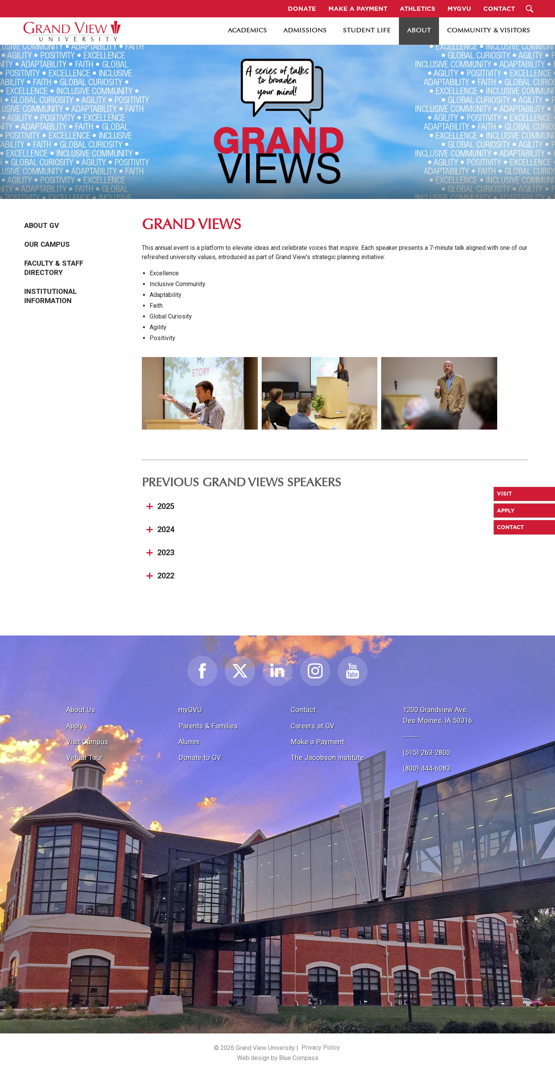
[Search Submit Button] (529, 8)
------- (411, 736)
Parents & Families (208, 726)
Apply (74, 726)
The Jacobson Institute (327, 757)
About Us (80, 710)
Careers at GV (313, 726)
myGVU (190, 710)
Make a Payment (317, 742)
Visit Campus (87, 742)
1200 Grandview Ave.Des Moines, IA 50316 (437, 715)
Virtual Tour (84, 757)
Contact (303, 710)
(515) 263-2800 (426, 752)
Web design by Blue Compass (277, 1058)
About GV (41, 225)
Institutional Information (50, 296)
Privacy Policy (320, 1047)
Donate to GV (199, 757)
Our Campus (47, 244)
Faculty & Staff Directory (53, 268)
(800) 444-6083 (426, 768)
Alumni (189, 742)
